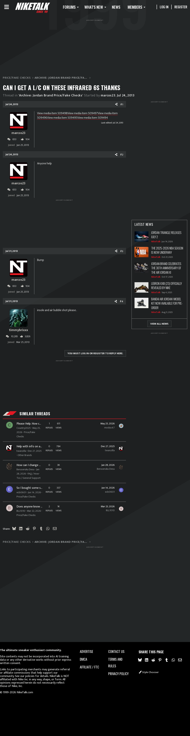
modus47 (104, 431)
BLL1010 (25, 544)
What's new (102, 8)
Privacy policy (112, 677)
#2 (116, 158)
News (125, 8)
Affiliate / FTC (88, 670)
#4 (116, 305)
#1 (116, 108)
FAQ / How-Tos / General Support (27, 496)
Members (144, 8)
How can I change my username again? (30, 477)
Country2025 (28, 431)
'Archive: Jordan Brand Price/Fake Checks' (55, 99)
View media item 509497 (87, 116)
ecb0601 (26, 517)
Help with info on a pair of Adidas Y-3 (30, 454)
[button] (79, 8)
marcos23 (113, 99)
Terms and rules (114, 663)
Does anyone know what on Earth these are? (30, 540)
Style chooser (146, 674)
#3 (116, 254)
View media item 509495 (73, 121)
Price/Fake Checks (26, 442)
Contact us (115, 651)
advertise (88, 651)
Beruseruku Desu (101, 481)
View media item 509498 (57, 116)
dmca (85, 659)
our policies (40, 676)
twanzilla (26, 458)
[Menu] (11, 8)
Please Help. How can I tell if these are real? (30, 427)
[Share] (111, 107)
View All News (154, 327)
